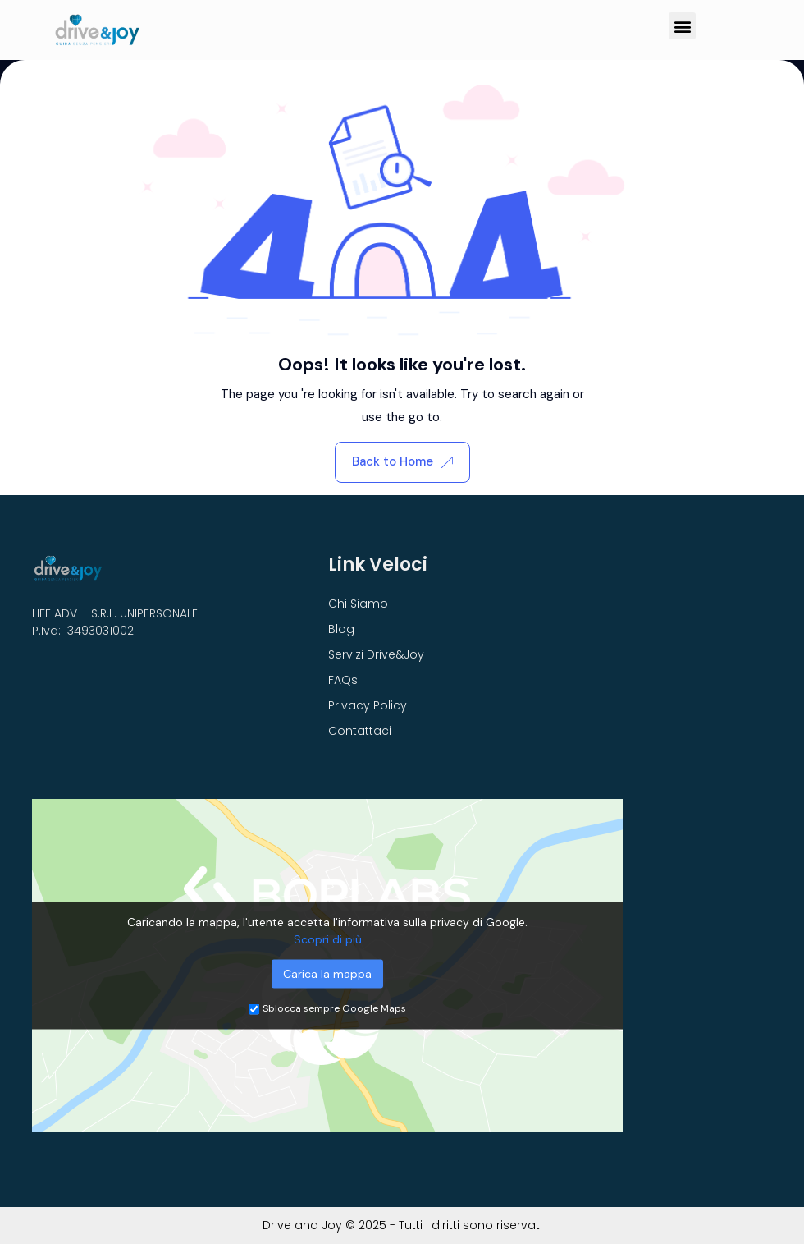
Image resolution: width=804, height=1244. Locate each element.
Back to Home (402, 461)
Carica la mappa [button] (327, 973)
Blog (341, 629)
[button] (682, 25)
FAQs (343, 680)
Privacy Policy (367, 705)
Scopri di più (328, 938)
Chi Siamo (358, 603)
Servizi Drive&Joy (376, 654)
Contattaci (359, 731)
